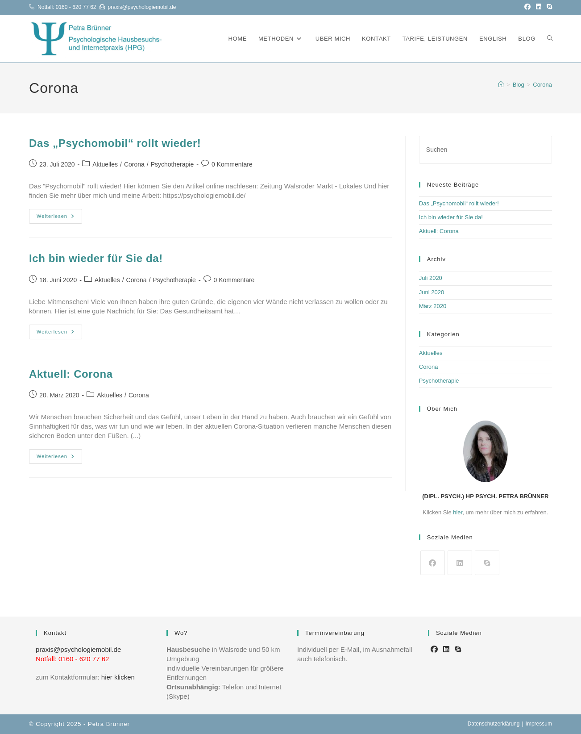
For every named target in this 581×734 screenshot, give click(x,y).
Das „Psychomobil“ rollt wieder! (115, 143)
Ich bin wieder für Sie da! (96, 258)
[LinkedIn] (460, 562)
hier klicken (118, 677)
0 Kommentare (232, 164)
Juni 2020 (431, 292)
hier (457, 512)
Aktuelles (105, 164)
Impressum (539, 724)
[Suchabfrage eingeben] (485, 150)
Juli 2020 (430, 278)
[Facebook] (432, 562)
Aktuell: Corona (71, 374)
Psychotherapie (172, 164)
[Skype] (487, 562)
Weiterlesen (59, 218)
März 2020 (432, 306)
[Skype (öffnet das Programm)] (548, 7)
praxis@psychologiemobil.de (142, 7)
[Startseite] (501, 84)
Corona (542, 84)
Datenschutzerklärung (494, 724)
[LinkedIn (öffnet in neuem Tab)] (538, 7)
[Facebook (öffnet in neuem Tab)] (527, 7)
